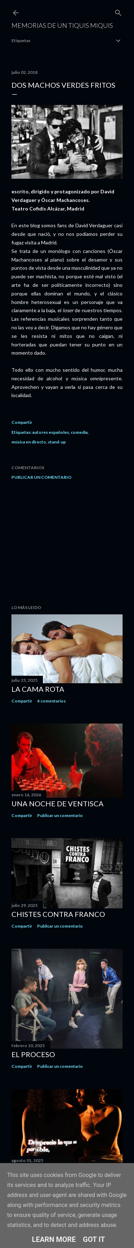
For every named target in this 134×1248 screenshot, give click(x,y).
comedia (79, 432)
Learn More (54, 1239)
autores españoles (50, 432)
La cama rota (37, 689)
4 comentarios (51, 701)
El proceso (33, 1054)
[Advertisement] (67, 542)
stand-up (57, 442)
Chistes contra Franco (58, 914)
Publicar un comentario (41, 477)
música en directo (28, 442)
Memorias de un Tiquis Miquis (62, 25)
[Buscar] (118, 11)
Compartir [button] (21, 422)
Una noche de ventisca (57, 803)
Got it (94, 1239)
